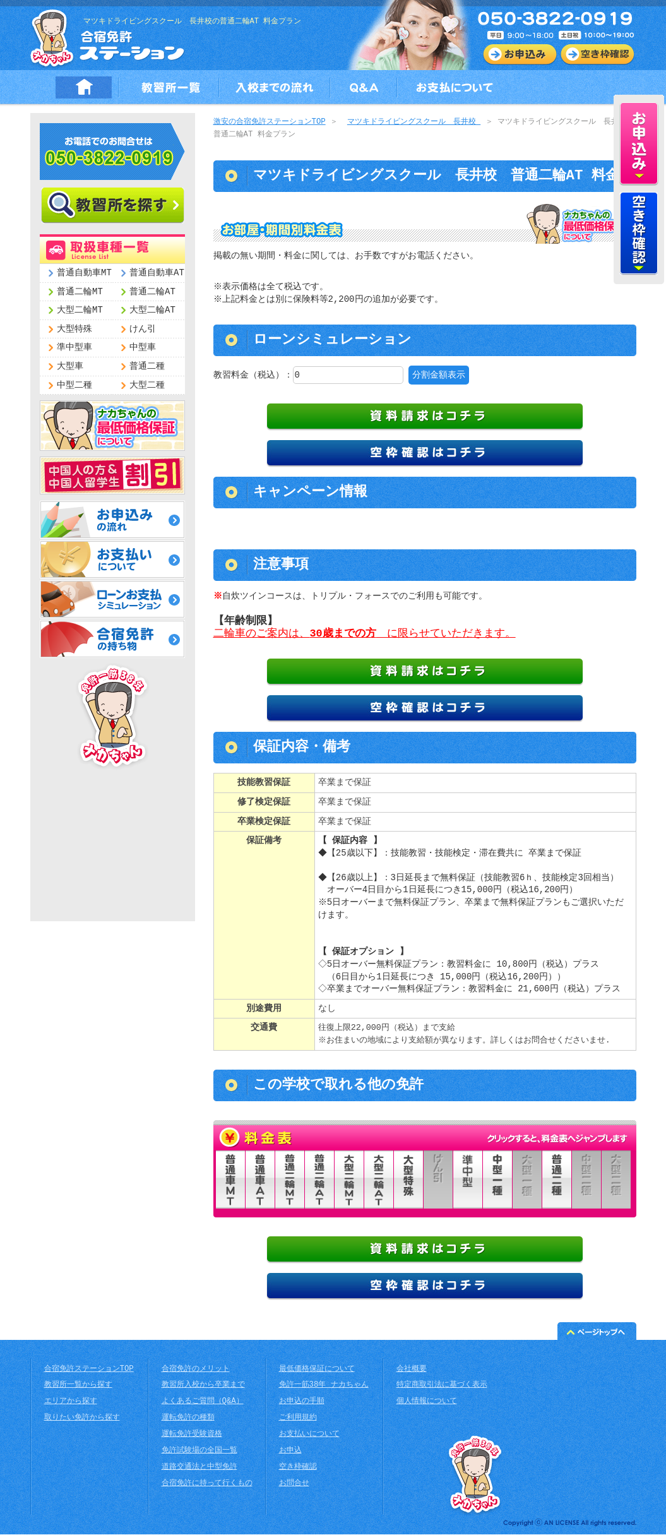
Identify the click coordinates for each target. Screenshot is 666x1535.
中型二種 (74, 385)
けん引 (142, 329)
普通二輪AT (152, 292)
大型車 (70, 367)
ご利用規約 (298, 1418)
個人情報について (426, 1402)
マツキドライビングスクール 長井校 (413, 122)
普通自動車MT (84, 273)
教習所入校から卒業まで (203, 1385)
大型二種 (147, 385)
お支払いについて (309, 1435)
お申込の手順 (301, 1402)
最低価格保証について (317, 1370)
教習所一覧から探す (78, 1385)
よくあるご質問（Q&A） (203, 1402)
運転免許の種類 (188, 1418)
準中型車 (74, 348)
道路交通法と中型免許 (199, 1467)
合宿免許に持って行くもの (207, 1484)
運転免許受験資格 (192, 1435)
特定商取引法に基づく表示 (441, 1385)
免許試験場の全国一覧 (199, 1451)
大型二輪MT (80, 310)
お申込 (290, 1451)
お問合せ (294, 1484)
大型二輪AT (152, 310)
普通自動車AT (156, 273)
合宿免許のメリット (196, 1370)
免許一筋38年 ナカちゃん (324, 1385)
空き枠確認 (298, 1467)
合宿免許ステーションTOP (89, 1370)
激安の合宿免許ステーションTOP (269, 122)
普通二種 (147, 367)
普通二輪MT (80, 292)
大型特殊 (74, 329)
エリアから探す (70, 1402)
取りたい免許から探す (82, 1418)
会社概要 (411, 1370)
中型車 (142, 348)
